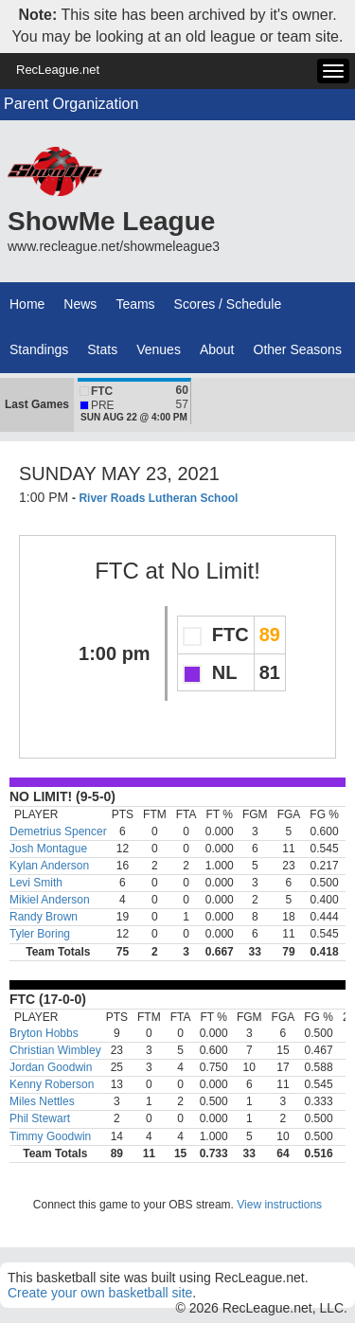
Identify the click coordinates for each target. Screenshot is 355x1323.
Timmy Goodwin (50, 1136)
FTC (117, 570)
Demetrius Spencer (58, 831)
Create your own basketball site (100, 1292)
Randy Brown (43, 916)
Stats (102, 349)
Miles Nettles (42, 1101)
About (217, 349)
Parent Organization (71, 104)
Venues (158, 349)
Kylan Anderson (49, 865)
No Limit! (215, 570)
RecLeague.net (57, 70)
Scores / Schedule (228, 304)
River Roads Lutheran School (158, 498)
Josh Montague (48, 848)
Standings (38, 349)
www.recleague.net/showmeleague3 (114, 246)
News (80, 304)
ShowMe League (111, 221)
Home (26, 304)
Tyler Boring (39, 933)
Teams (134, 304)
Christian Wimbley (55, 1050)
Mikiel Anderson (49, 899)
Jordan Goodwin (50, 1067)
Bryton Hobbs (44, 1033)
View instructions (279, 1204)
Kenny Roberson (51, 1084)
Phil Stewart (39, 1118)
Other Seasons (298, 349)
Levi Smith (35, 882)
